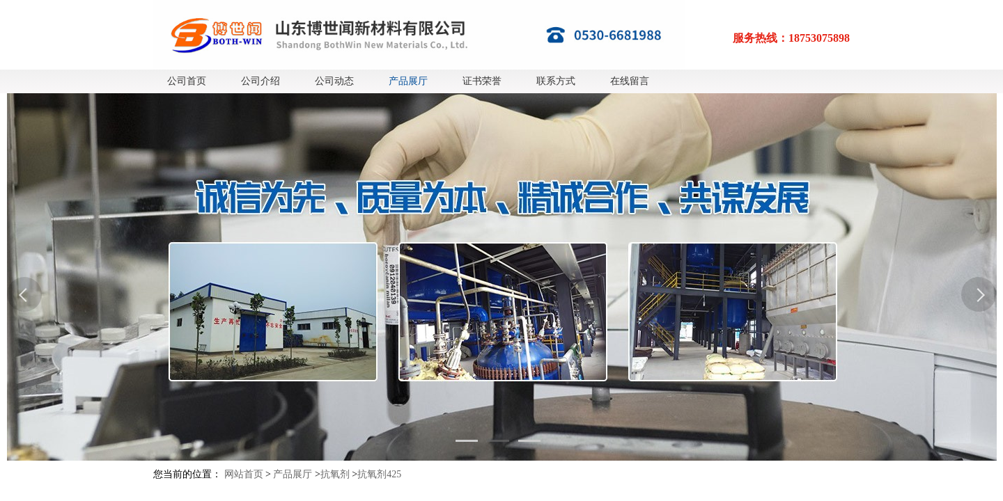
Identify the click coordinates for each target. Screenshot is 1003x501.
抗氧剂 (335, 474)
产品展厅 (408, 81)
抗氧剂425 (379, 474)
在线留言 (629, 81)
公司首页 (186, 81)
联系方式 (555, 81)
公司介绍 (260, 81)
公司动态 (334, 81)
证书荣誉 (482, 81)
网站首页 (243, 474)
